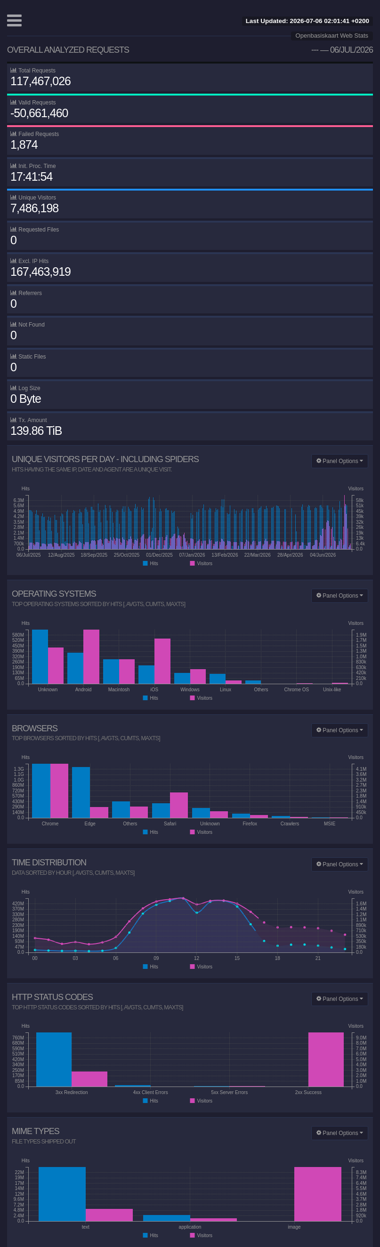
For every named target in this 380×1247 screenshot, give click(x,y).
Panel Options (339, 461)
